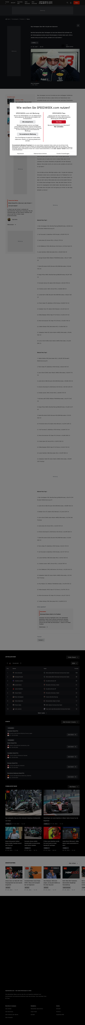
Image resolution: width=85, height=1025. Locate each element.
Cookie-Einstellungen (63, 153)
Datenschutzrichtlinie (40, 153)
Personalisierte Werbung (28, 134)
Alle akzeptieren (27, 122)
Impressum (20, 153)
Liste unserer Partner (59, 148)
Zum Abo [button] (59, 122)
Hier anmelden (58, 126)
